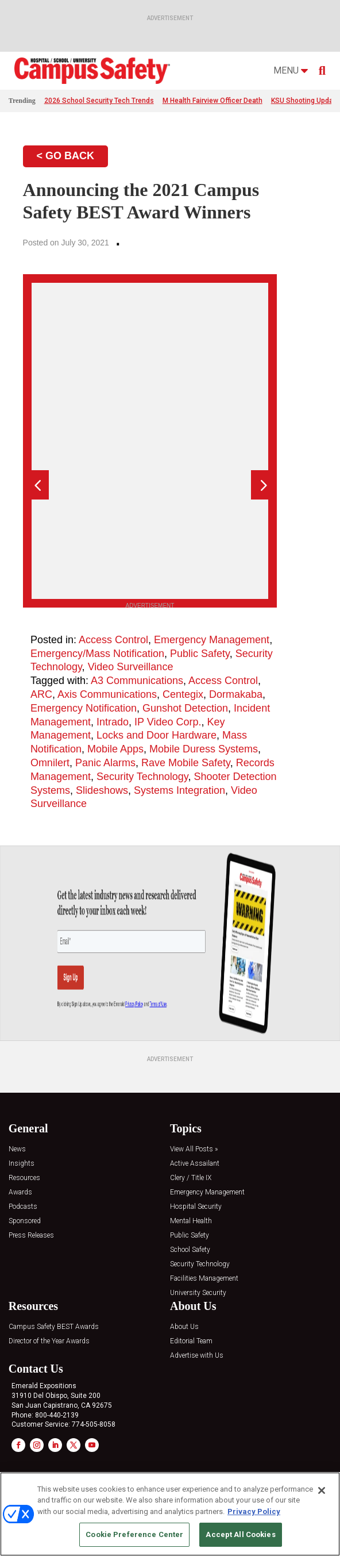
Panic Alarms (105, 763)
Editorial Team (191, 1341)
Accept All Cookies (240, 1534)
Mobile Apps (115, 749)
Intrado (112, 722)
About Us (184, 1327)
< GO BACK (66, 156)
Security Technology (142, 776)
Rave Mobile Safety (185, 763)
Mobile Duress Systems (203, 749)
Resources (24, 1178)
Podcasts (23, 1207)
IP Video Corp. (167, 722)
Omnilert (49, 763)
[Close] (321, 1490)
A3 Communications (137, 680)
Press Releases (31, 1235)
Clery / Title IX (190, 1178)
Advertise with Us (196, 1355)
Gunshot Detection (185, 708)
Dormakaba (235, 694)
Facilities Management (204, 1278)
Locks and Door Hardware (156, 735)
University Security (198, 1293)
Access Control (113, 640)
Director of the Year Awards (49, 1341)
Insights (21, 1163)
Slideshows (102, 790)
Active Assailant (194, 1163)
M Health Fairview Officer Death (212, 101)
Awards (20, 1192)
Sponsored (25, 1221)
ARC (41, 694)
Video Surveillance (130, 667)
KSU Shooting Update (305, 101)
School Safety (190, 1250)
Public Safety (200, 653)
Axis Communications (107, 694)
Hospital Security (196, 1207)
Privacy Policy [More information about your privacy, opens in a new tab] (253, 1511)
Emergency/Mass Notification (97, 653)
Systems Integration (179, 790)
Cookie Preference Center (134, 1534)
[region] (170, 1514)
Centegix (183, 694)
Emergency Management (211, 640)
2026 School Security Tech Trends (99, 101)
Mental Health (191, 1221)
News (17, 1149)
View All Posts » (194, 1149)
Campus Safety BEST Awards (54, 1327)
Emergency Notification (83, 708)
